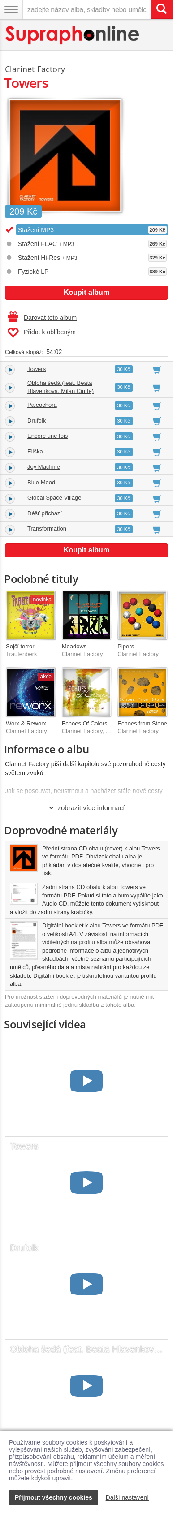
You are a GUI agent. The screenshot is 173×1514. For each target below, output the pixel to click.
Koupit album (86, 292)
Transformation (46, 528)
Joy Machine (43, 466)
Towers (36, 369)
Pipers (125, 646)
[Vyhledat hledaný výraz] (162, 9)
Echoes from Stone (142, 723)
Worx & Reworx (26, 723)
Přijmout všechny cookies (53, 1497)
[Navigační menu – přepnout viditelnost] (11, 9)
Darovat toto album (42, 317)
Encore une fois (47, 435)
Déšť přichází (44, 513)
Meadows (74, 646)
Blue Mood (41, 482)
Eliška (35, 451)
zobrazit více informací (86, 807)
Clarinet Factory (35, 69)
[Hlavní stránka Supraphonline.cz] (73, 35)
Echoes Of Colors (85, 723)
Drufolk (36, 420)
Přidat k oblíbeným (41, 333)
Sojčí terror (20, 646)
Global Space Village (54, 497)
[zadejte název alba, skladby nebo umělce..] (86, 9)
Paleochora (42, 404)
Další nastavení (127, 1497)
